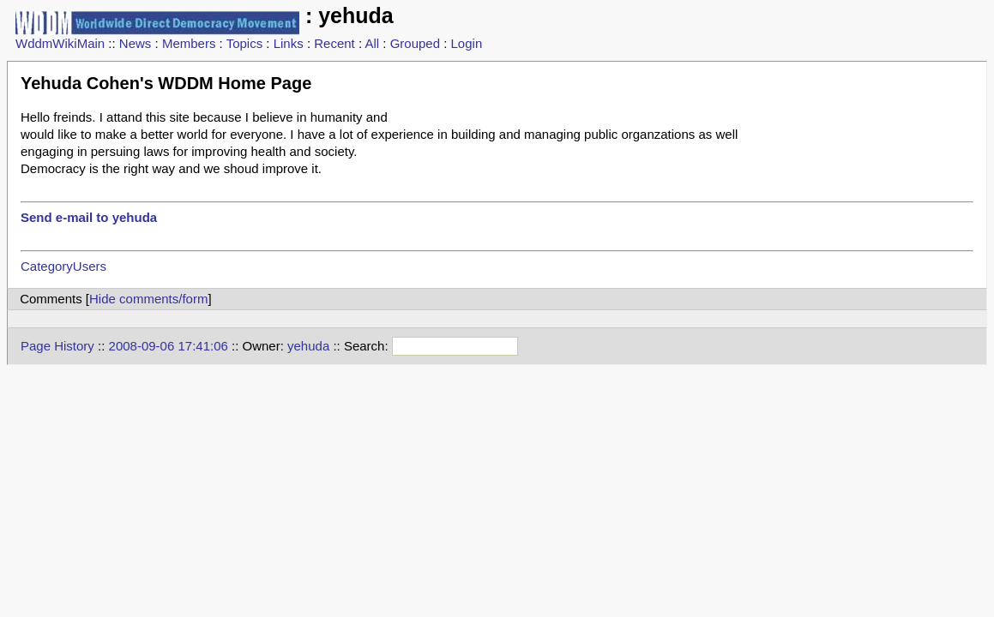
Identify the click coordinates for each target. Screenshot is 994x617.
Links (289, 43)
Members (189, 43)
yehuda (308, 345)
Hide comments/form (148, 298)
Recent (334, 43)
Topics (244, 43)
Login (467, 43)
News (135, 43)
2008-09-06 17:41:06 (168, 345)
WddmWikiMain (60, 43)
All (371, 43)
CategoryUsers (63, 266)
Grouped (415, 43)
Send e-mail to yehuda (89, 217)
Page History (57, 345)
